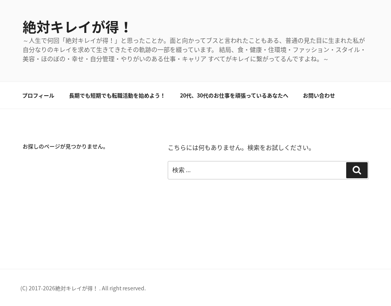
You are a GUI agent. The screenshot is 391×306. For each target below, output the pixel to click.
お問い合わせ (319, 95)
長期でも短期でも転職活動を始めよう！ (117, 95)
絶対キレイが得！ (78, 26)
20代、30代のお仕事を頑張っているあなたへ (234, 95)
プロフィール (38, 95)
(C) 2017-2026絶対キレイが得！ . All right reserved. (83, 288)
